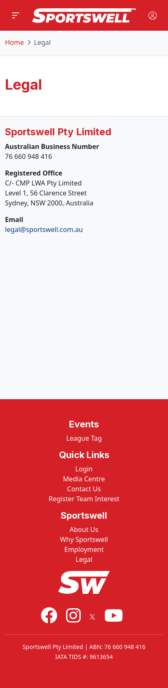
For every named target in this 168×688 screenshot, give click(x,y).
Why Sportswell (84, 539)
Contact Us (84, 488)
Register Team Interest (84, 498)
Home (14, 42)
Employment (84, 549)
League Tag (84, 438)
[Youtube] (113, 615)
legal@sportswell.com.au (44, 229)
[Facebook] (49, 615)
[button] (15, 15)
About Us (84, 529)
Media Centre (84, 478)
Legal (84, 559)
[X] (92, 615)
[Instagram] (73, 615)
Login (84, 468)
